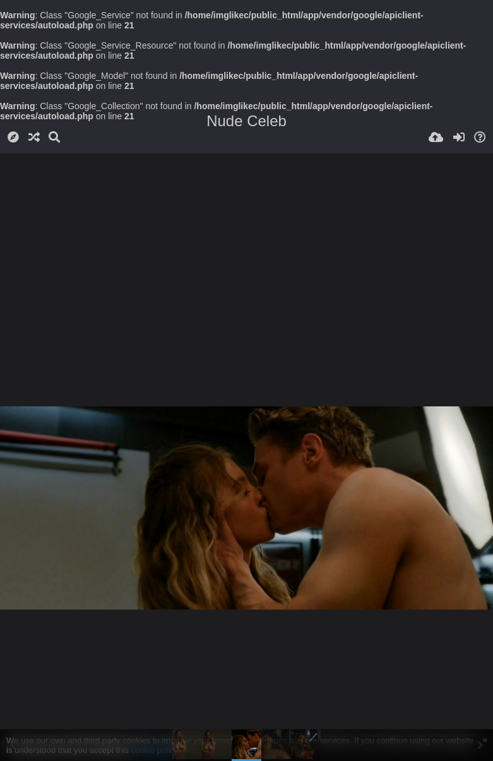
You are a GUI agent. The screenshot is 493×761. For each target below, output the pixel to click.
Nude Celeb (246, 120)
